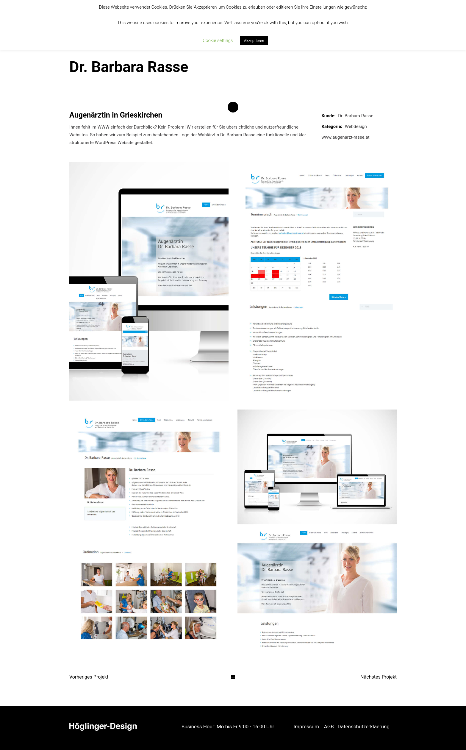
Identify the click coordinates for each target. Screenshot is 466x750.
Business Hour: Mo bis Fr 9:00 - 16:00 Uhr (228, 726)
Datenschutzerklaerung (364, 726)
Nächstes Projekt (378, 677)
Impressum (306, 726)
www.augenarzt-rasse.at (346, 137)
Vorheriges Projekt (88, 677)
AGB (329, 726)
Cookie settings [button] (218, 40)
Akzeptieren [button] (254, 40)
